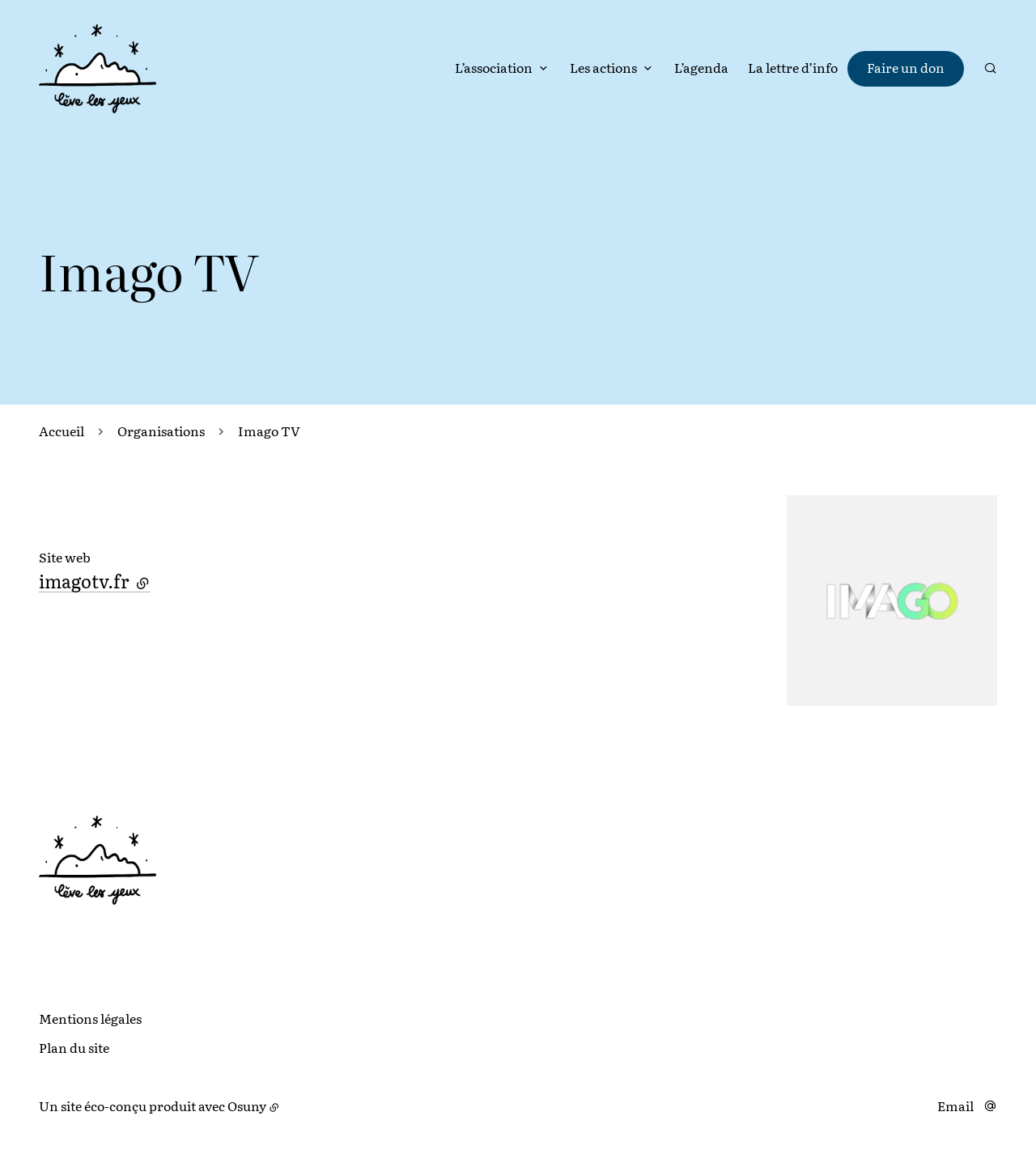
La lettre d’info (793, 67)
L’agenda (701, 67)
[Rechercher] (990, 68)
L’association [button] (494, 67)
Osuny (246, 1105)
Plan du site (74, 1047)
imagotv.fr (94, 580)
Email (955, 1105)
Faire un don (906, 67)
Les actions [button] (603, 67)
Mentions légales (90, 1018)
